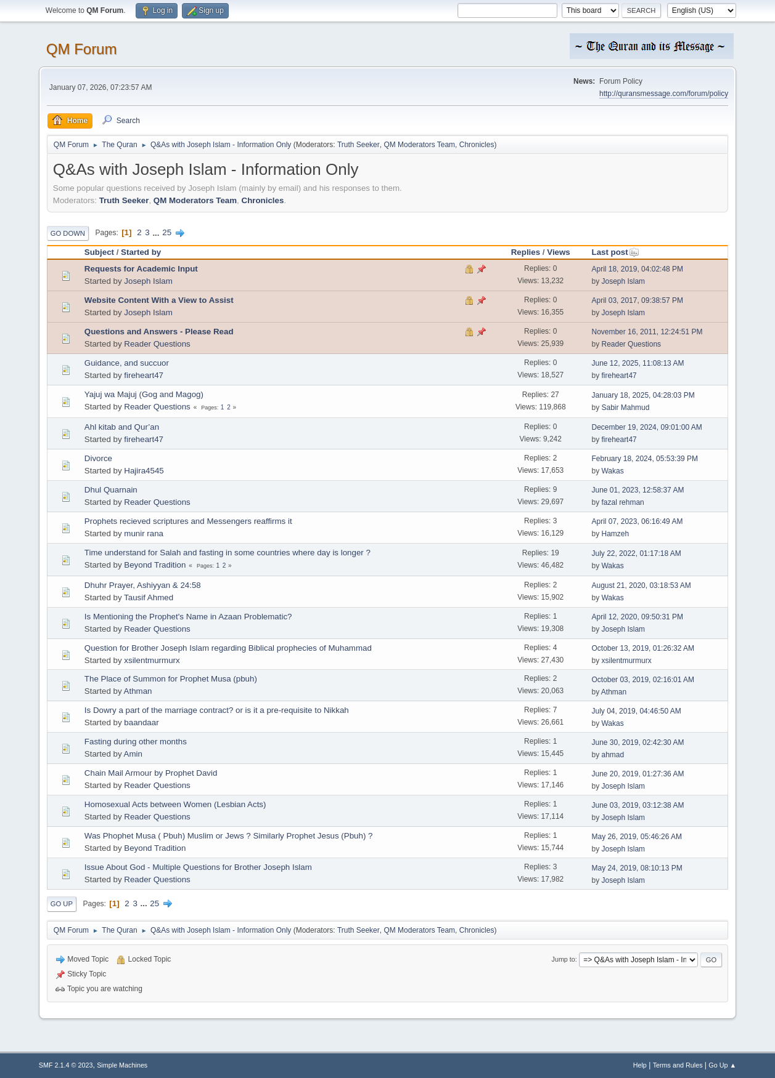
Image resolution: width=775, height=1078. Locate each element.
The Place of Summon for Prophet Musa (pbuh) (170, 678)
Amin (133, 753)
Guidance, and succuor (126, 363)
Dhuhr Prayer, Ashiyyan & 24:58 (142, 585)
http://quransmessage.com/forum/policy (663, 93)
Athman (138, 691)
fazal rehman (622, 502)
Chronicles (476, 144)
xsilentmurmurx (151, 660)
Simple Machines (122, 1065)
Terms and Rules (678, 1065)
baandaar (141, 722)
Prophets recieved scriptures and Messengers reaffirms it (188, 521)
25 (166, 232)
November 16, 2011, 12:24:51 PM (646, 332)
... (157, 232)
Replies (525, 252)
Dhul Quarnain (110, 489)
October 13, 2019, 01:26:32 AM (642, 648)
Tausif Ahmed (148, 597)
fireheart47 (143, 375)
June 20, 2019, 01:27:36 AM (637, 774)
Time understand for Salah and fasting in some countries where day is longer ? (227, 552)
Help (640, 1065)
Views (558, 252)
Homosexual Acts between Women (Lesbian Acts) (175, 804)
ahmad (612, 754)
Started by (141, 252)
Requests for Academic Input (141, 268)
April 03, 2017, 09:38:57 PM (637, 300)
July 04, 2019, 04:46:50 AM (636, 711)
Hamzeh (615, 533)
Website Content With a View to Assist (159, 300)
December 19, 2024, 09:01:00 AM (646, 427)
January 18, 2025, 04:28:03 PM (642, 395)
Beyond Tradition (155, 564)
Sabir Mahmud (625, 407)
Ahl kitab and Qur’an (121, 427)
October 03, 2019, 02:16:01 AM (642, 679)
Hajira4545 (143, 470)
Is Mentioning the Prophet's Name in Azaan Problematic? (188, 616)
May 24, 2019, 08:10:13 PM (636, 868)
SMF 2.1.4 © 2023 (66, 1065)
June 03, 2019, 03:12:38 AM (637, 805)
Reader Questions (157, 343)
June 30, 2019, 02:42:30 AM (637, 742)
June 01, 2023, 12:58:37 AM (637, 490)
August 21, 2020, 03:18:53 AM (641, 585)
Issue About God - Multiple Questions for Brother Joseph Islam (198, 867)
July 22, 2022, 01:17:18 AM (636, 553)
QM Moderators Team (419, 144)
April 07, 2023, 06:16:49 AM (637, 521)
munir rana (143, 533)
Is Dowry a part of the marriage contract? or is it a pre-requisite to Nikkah (216, 710)
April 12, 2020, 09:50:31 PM (637, 617)
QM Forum (81, 49)
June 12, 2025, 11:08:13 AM (637, 363)
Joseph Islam (148, 281)
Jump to (563, 959)
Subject (99, 252)
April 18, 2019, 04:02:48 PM (637, 269)
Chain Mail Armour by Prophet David (151, 773)
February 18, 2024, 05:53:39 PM (644, 458)
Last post (615, 252)
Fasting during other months (135, 741)
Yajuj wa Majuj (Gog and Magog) (143, 394)
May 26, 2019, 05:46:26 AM (636, 836)
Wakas (612, 471)
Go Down (68, 233)
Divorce (98, 458)
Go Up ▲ (722, 1065)
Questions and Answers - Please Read (159, 331)
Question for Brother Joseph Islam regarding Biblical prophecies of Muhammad (228, 648)
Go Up (62, 903)
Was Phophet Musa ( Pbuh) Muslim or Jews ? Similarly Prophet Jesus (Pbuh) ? (228, 835)
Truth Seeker (358, 144)
